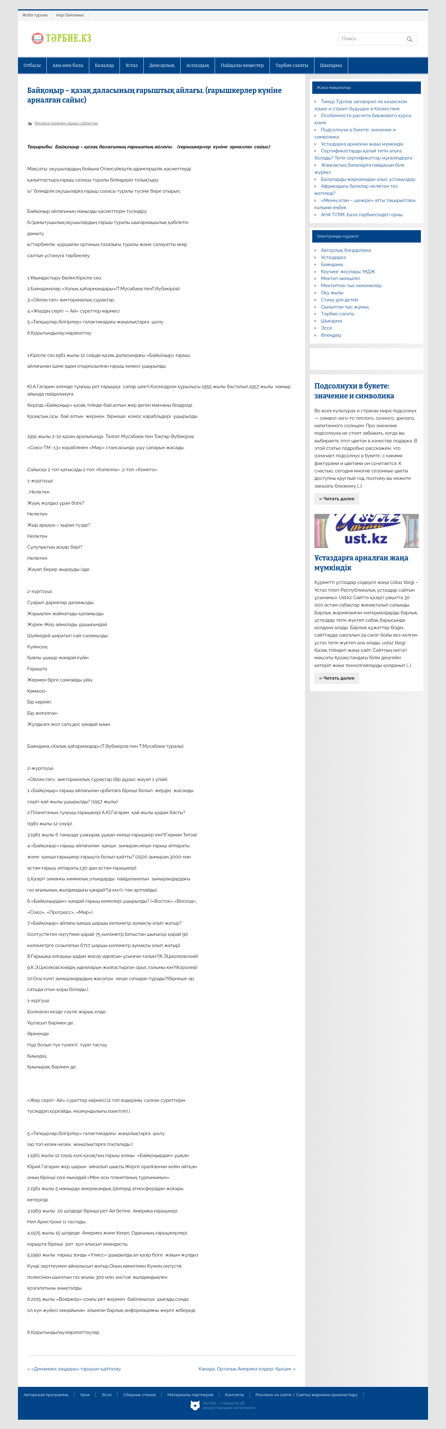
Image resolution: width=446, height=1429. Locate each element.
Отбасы (32, 65)
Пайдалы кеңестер (242, 65)
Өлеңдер (331, 335)
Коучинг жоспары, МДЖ (348, 271)
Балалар (104, 65)
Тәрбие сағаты (292, 65)
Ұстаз (131, 65)
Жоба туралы (35, 15)
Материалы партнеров (190, 1395)
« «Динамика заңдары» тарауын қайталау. (74, 1369)
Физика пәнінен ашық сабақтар (66, 123)
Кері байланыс (70, 15)
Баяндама (332, 264)
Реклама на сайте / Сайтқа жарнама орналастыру (307, 1395)
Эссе (326, 328)
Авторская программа (46, 1395)
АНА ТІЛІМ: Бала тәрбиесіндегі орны (362, 214)
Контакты (234, 1395)
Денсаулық (162, 65)
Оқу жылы (332, 293)
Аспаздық (197, 65)
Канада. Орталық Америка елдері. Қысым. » (247, 1369)
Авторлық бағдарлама (346, 250)
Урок (85, 1395)
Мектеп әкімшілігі (340, 278)
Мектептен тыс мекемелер (351, 285)
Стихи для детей (339, 300)
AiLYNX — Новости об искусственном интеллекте (229, 1405)
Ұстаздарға (333, 257)
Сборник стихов (139, 1395)
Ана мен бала (67, 65)
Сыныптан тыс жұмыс (345, 307)
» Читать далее (337, 499)
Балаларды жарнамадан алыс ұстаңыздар (368, 179)
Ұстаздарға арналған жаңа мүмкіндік (362, 144)
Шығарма (331, 65)
